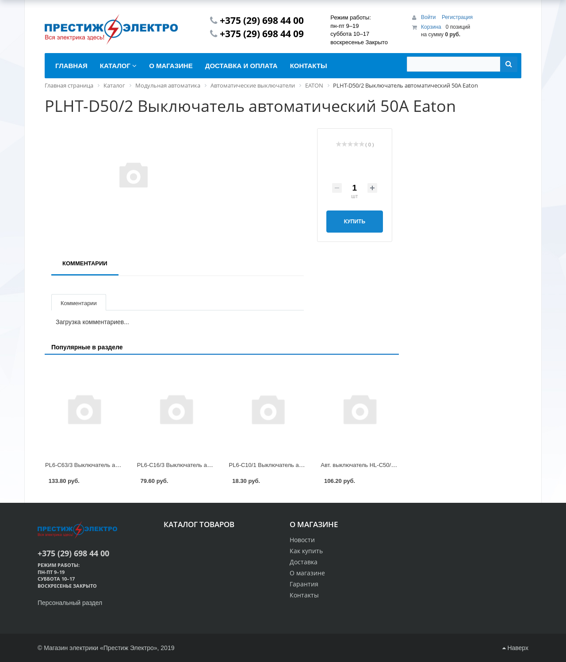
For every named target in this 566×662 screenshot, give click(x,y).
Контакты (304, 595)
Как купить (306, 551)
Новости (302, 540)
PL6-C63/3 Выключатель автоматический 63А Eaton (114, 465)
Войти (429, 17)
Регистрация (457, 17)
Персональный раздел (70, 602)
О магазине (307, 573)
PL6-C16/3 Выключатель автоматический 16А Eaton (206, 465)
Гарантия (304, 584)
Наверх (515, 647)
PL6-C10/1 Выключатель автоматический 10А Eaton (298, 465)
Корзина (431, 27)
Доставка (303, 562)
